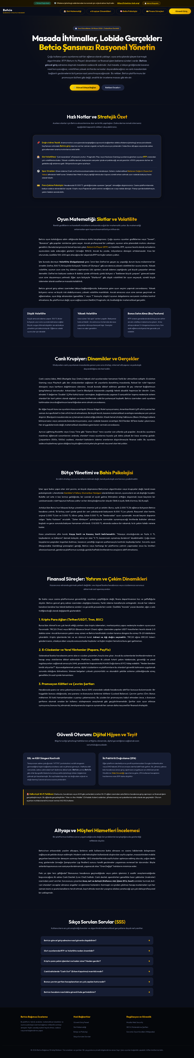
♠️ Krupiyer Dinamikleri (100, 11)
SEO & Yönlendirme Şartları (137, 1027)
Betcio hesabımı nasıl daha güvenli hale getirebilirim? (97, 992)
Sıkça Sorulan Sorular (82, 1036)
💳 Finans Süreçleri (155, 11)
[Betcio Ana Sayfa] (14, 11)
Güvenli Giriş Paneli (81, 1022)
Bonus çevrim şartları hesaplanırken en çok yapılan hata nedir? (97, 982)
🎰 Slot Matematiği (72, 11)
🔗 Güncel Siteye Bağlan (84, 87)
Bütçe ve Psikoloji (80, 1032)
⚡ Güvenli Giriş (180, 11)
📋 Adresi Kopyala (151, 3)
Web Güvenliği (118, 773)
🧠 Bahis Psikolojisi (128, 11)
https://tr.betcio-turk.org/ (128, 3)
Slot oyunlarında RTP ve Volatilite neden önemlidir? (97, 951)
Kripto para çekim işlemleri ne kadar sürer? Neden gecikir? (97, 961)
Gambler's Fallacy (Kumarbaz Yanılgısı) (82, 493)
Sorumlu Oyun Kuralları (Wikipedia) (140, 1032)
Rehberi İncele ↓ (112, 87)
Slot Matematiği (80, 1027)
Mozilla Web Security (134, 1022)
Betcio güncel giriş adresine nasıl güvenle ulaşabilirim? (97, 940)
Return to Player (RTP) (97, 247)
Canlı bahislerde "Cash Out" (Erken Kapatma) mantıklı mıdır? (97, 971)
